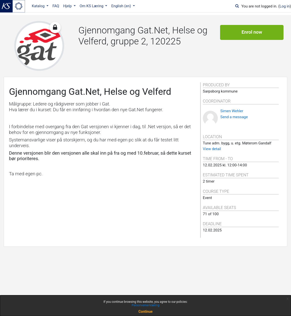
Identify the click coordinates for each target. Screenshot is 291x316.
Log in (285, 6)
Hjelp (68, 6)
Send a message (234, 117)
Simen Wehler (231, 111)
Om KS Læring (92, 6)
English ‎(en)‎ (121, 6)
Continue (145, 312)
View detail (212, 149)
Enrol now (252, 32)
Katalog (38, 6)
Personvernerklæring (145, 305)
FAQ (55, 6)
